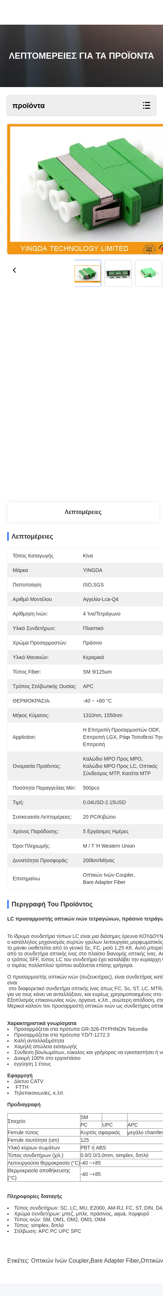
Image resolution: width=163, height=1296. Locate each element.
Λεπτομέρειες (83, 512)
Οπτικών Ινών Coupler (60, 1273)
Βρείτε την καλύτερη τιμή (84, 359)
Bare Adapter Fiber (115, 1273)
